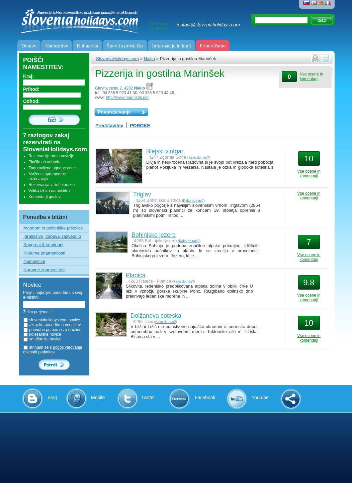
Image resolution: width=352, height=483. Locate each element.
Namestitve (56, 45)
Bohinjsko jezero (153, 234)
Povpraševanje (114, 112)
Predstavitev (109, 125)
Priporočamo (213, 45)
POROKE (140, 125)
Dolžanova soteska (155, 315)
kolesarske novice (42, 334)
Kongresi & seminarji (43, 244)
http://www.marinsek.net (127, 97)
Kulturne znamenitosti (44, 253)
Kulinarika (87, 45)
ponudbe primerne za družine (52, 329)
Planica (136, 275)
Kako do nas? (198, 157)
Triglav (142, 194)
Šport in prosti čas (125, 45)
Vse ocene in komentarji (311, 76)
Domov (28, 45)
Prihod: (31, 89)
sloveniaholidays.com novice (51, 320)
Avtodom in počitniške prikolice (53, 227)
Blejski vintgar (164, 151)
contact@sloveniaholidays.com (208, 24)
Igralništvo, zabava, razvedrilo (52, 236)
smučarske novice (42, 339)
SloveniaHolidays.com (117, 58)
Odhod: (31, 101)
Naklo (149, 58)
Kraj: (28, 76)
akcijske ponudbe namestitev (52, 324)
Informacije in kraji (171, 45)
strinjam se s (52, 349)
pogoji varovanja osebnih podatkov (52, 349)
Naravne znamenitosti (44, 269)
